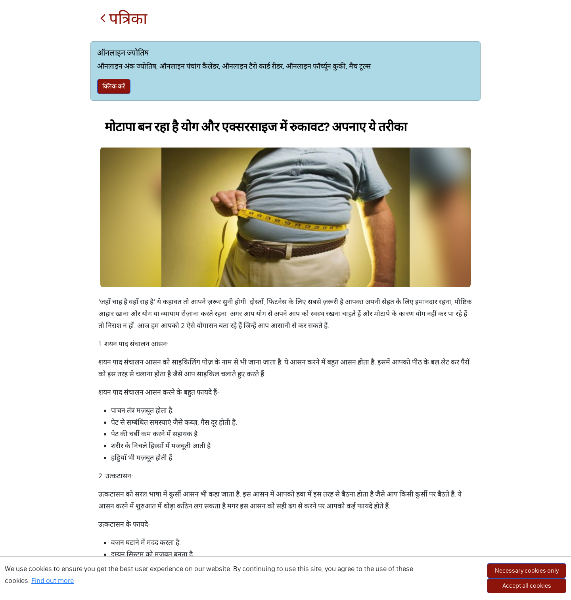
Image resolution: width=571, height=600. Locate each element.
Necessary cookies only (527, 570)
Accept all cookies (526, 585)
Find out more (52, 580)
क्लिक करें (113, 86)
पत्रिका (123, 19)
